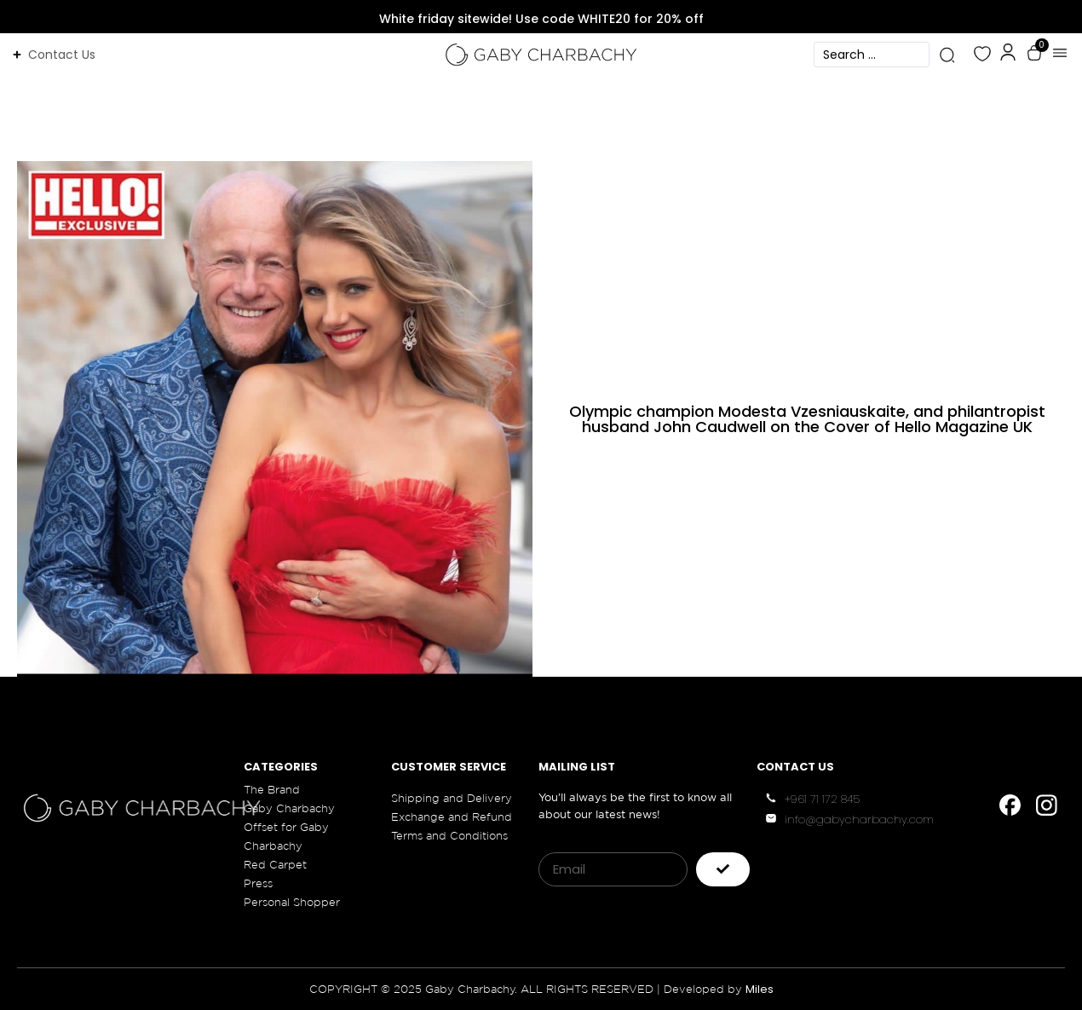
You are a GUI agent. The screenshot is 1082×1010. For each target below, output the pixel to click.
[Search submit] (947, 55)
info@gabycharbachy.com (859, 819)
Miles (759, 989)
